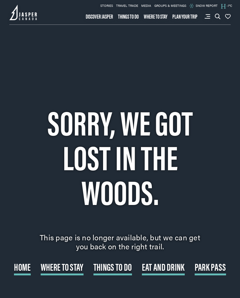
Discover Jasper (99, 16)
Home (22, 267)
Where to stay (155, 16)
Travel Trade (127, 5)
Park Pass (210, 267)
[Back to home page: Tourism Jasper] (23, 12)
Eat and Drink (163, 267)
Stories (106, 5)
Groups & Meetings (170, 5)
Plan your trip (184, 16)
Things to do (128, 16)
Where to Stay (62, 267)
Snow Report (203, 5)
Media (146, 5)
